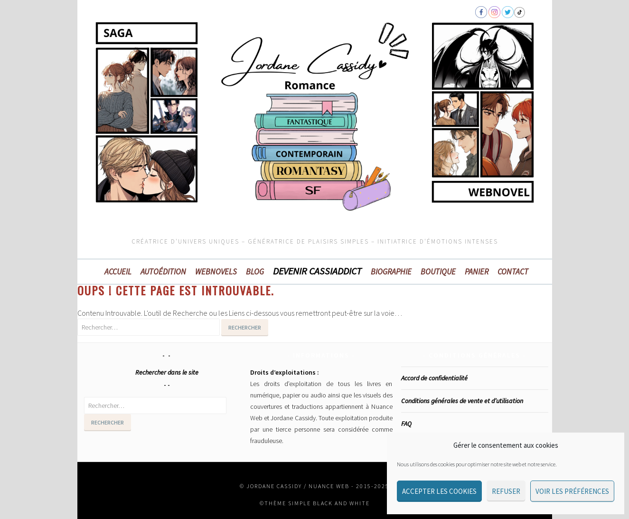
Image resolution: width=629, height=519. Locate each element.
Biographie (391, 271)
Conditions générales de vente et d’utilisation (462, 400)
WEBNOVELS (216, 271)
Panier (476, 271)
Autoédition (163, 271)
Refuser (506, 491)
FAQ (406, 423)
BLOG (255, 271)
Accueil (117, 271)
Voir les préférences (572, 491)
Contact (513, 271)
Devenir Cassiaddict (317, 271)
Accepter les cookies (439, 491)
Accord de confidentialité (434, 378)
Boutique (438, 271)
